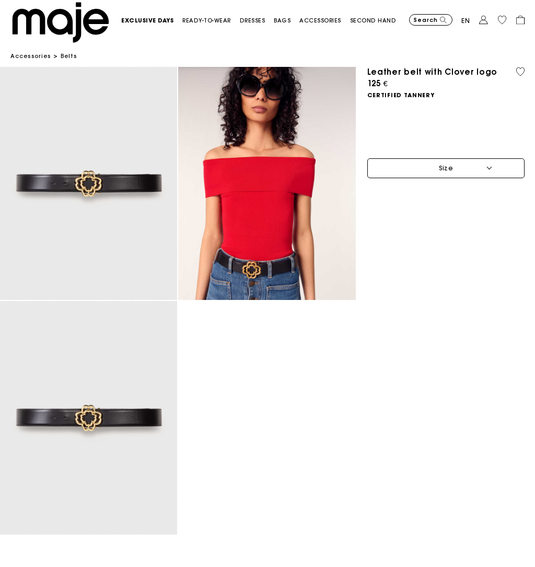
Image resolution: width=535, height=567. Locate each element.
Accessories (30, 56)
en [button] (465, 21)
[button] (151, 21)
